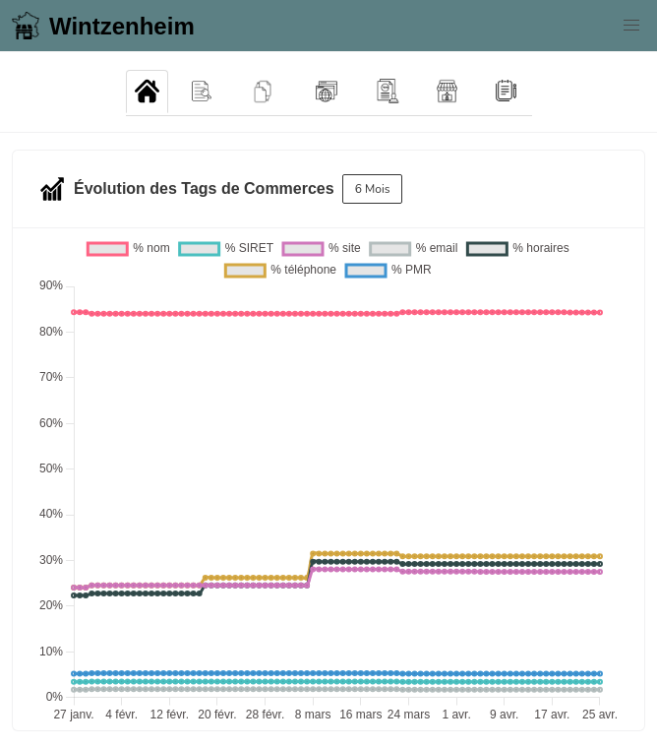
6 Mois (372, 189)
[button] (631, 25)
